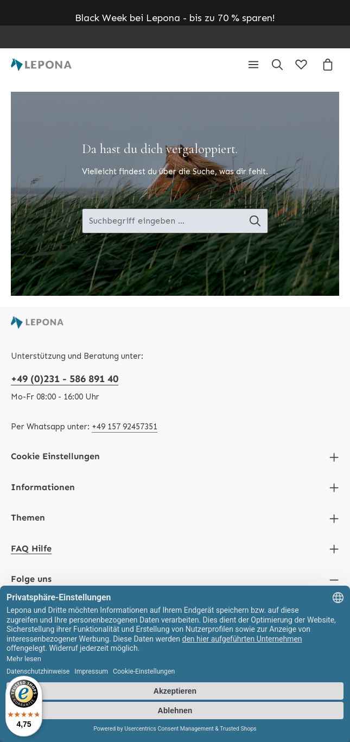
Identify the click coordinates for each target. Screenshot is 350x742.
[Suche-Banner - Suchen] (255, 220)
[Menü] (253, 64)
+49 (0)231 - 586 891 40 (64, 378)
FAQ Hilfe (31, 548)
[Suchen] (277, 64)
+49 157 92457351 (124, 427)
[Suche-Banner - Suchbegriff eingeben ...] (162, 220)
